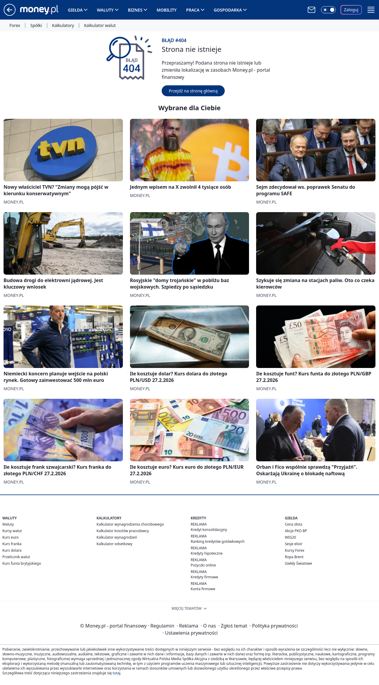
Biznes (135, 10)
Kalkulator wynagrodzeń (117, 537)
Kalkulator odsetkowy (114, 543)
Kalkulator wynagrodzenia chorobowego (130, 524)
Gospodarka (228, 10)
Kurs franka (12, 543)
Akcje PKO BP (296, 530)
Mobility (167, 10)
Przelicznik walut (16, 556)
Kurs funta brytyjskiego (21, 563)
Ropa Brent (294, 556)
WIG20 (290, 537)
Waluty (105, 10)
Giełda (75, 10)
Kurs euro (10, 537)
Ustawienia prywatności (190, 633)
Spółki (36, 25)
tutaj (116, 673)
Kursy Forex (294, 550)
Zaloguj (351, 9)
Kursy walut (12, 530)
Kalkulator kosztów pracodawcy (123, 530)
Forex (14, 25)
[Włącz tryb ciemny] (328, 9)
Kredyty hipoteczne (207, 553)
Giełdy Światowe (298, 563)
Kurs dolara (12, 550)
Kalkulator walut (100, 25)
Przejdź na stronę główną (193, 91)
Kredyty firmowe (204, 577)
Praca (193, 10)
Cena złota (293, 524)
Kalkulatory (63, 25)
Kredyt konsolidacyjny (209, 529)
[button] (371, 10)
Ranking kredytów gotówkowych (218, 541)
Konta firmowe (203, 588)
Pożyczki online (203, 565)
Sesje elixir (293, 543)
